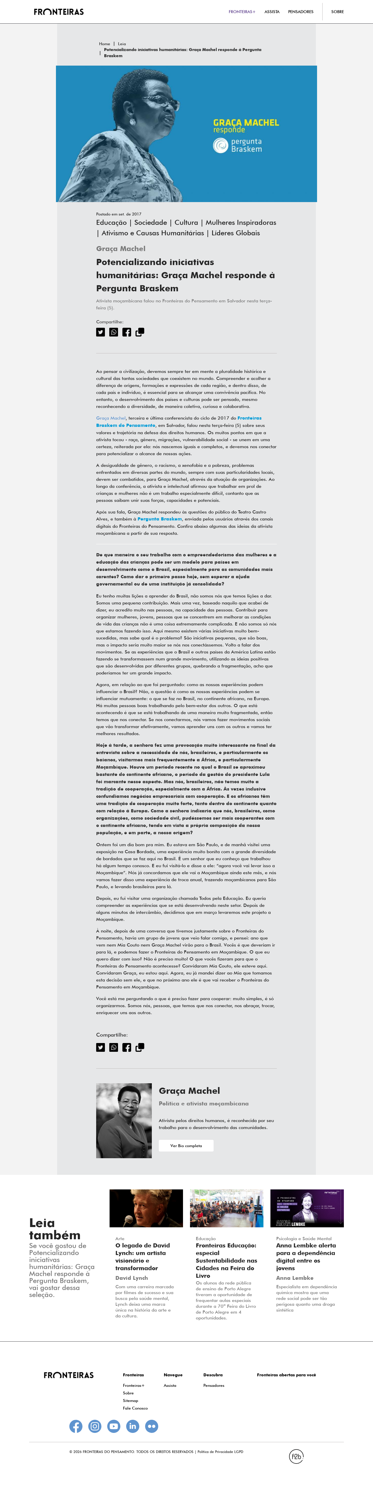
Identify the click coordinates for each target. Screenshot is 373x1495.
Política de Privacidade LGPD (220, 1452)
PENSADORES (301, 11)
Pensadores (213, 1385)
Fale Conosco (135, 1408)
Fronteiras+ (134, 1385)
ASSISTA (272, 11)
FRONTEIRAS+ (242, 11)
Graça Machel (120, 249)
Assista (170, 1385)
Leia (122, 43)
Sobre (128, 1393)
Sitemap (130, 1400)
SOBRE (337, 11)
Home (104, 43)
